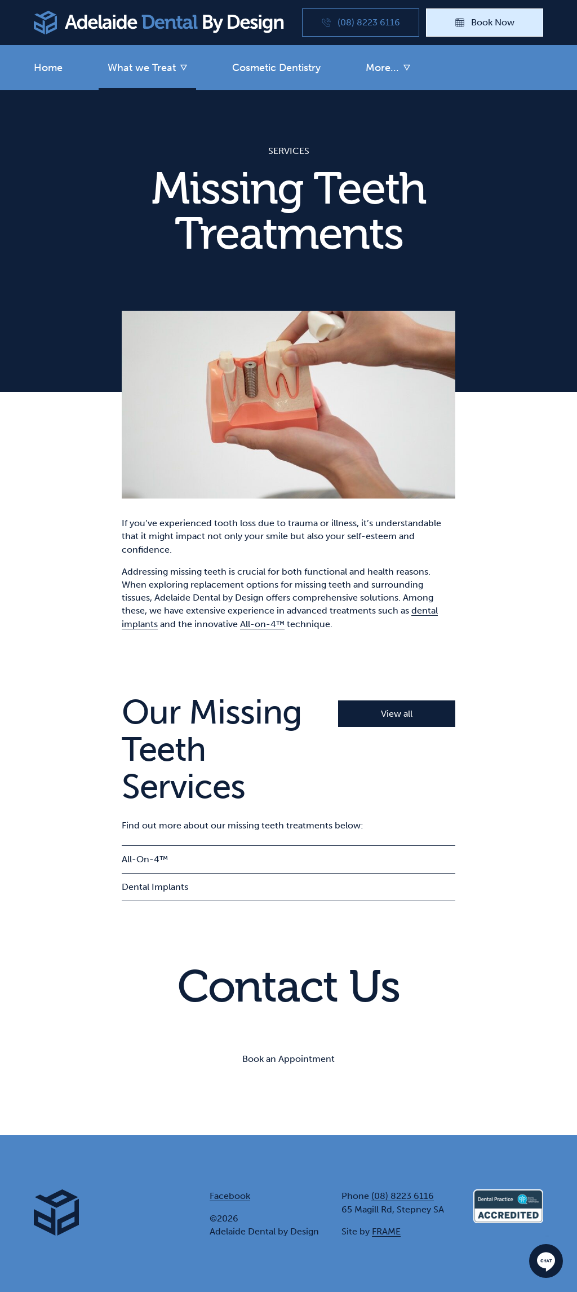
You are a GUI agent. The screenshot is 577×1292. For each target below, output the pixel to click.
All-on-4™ (262, 624)
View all (396, 713)
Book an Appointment (288, 1058)
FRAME (386, 1231)
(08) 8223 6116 (402, 1195)
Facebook (230, 1195)
